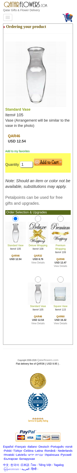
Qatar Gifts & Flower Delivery (21, 10)
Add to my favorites (17, 151)
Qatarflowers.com (47, 360)
